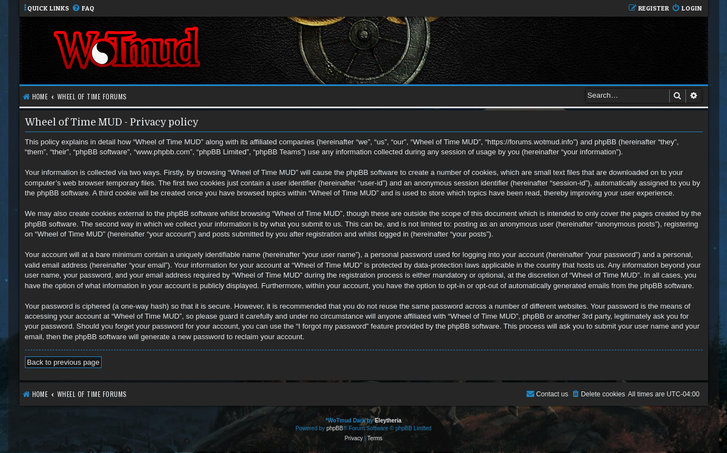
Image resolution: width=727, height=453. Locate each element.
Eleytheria (388, 420)
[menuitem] (83, 8)
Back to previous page (63, 362)
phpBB (335, 428)
